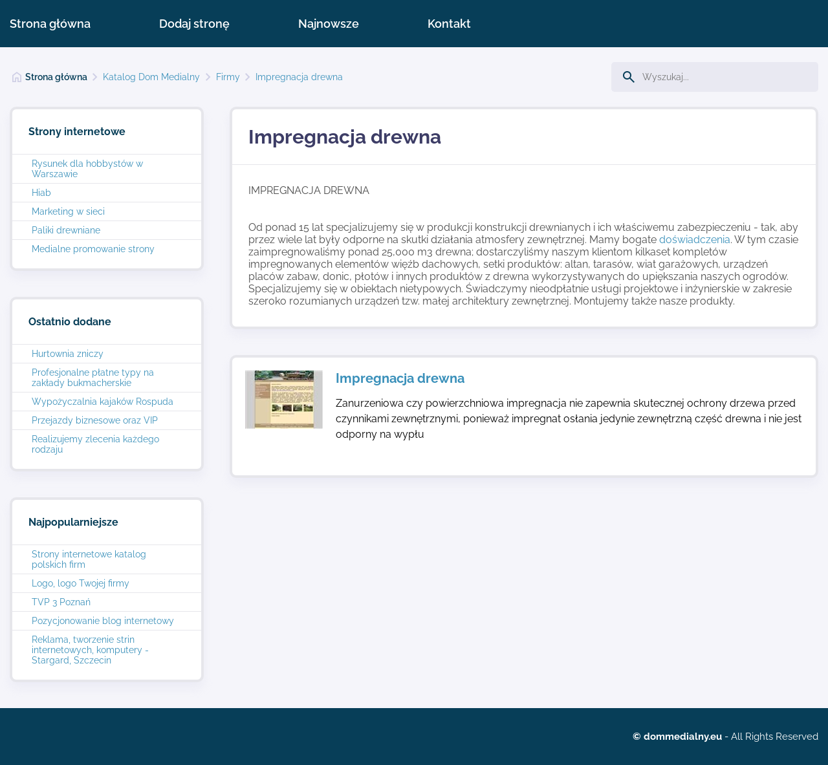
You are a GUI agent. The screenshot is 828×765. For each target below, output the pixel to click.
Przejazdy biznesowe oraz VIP (95, 420)
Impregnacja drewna (299, 77)
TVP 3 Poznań (61, 602)
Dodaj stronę (194, 23)
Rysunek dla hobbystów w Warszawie (87, 168)
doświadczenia (694, 239)
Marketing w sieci (68, 211)
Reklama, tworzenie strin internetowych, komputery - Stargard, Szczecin (90, 649)
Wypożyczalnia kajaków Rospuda (102, 401)
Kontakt (449, 23)
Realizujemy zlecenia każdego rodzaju (95, 444)
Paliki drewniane (66, 230)
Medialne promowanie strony (93, 249)
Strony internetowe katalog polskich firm (89, 559)
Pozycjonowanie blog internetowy (103, 621)
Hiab (41, 193)
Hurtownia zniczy (68, 354)
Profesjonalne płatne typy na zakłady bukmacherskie (93, 377)
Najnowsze (328, 23)
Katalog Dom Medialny (151, 77)
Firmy (228, 77)
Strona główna (50, 23)
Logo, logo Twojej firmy (80, 583)
